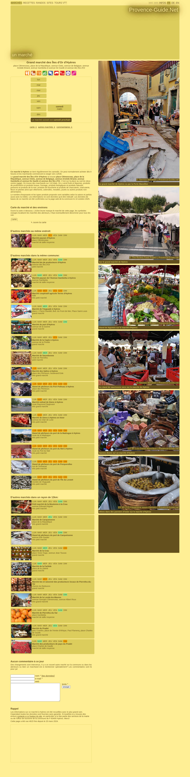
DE (173, 3)
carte (19, 183)
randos (40, 3)
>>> (156, 3)
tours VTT (60, 3)
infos (162, 3)
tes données (48, 676)
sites (50, 3)
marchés (16, 3)
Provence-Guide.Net (153, 10)
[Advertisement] (51, 151)
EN (177, 3)
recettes (29, 3)
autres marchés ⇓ (46, 127)
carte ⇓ (33, 127)
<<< (151, 3)
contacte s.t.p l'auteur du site (29, 716)
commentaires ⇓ (64, 127)
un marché (22, 54)
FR (168, 3)
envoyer (66, 687)
